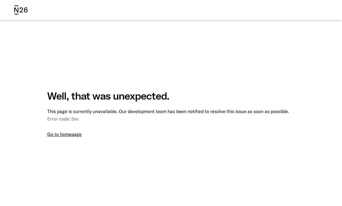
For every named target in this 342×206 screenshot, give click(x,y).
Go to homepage (64, 134)
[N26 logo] (21, 10)
